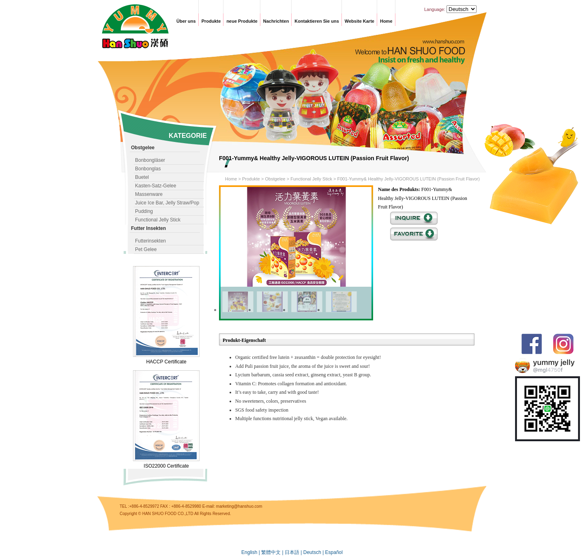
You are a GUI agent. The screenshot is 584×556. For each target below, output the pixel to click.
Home (386, 21)
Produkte (211, 21)
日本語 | (294, 552)
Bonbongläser (150, 160)
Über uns (186, 21)
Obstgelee (275, 178)
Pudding (144, 211)
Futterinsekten (150, 241)
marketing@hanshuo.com (239, 506)
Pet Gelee (146, 249)
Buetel (142, 177)
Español (334, 552)
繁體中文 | (273, 552)
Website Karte (359, 21)
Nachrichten (276, 21)
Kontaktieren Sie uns (316, 21)
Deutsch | (314, 552)
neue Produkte (241, 21)
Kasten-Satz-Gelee (155, 186)
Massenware (149, 194)
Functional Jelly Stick (157, 220)
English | (251, 552)
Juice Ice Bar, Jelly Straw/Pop (167, 203)
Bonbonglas (148, 169)
